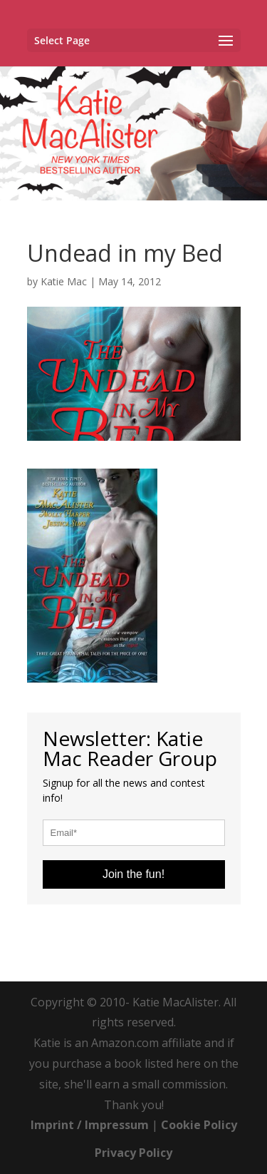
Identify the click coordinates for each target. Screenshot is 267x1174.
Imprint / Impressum (90, 1125)
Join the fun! (133, 874)
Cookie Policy (199, 1125)
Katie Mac (64, 281)
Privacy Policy (133, 1152)
